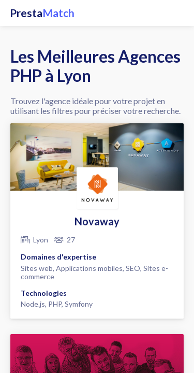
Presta (42, 13)
